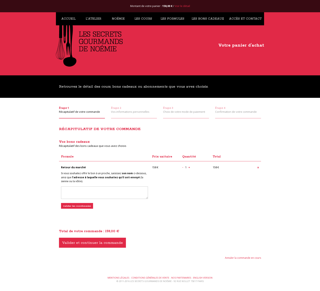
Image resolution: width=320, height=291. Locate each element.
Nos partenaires (181, 277)
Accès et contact (245, 19)
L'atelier (93, 19)
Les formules (172, 19)
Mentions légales (118, 277)
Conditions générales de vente (150, 277)
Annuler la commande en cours (243, 258)
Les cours (143, 19)
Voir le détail (182, 6)
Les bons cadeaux (208, 19)
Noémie (118, 19)
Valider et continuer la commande (92, 243)
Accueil (68, 19)
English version (202, 277)
